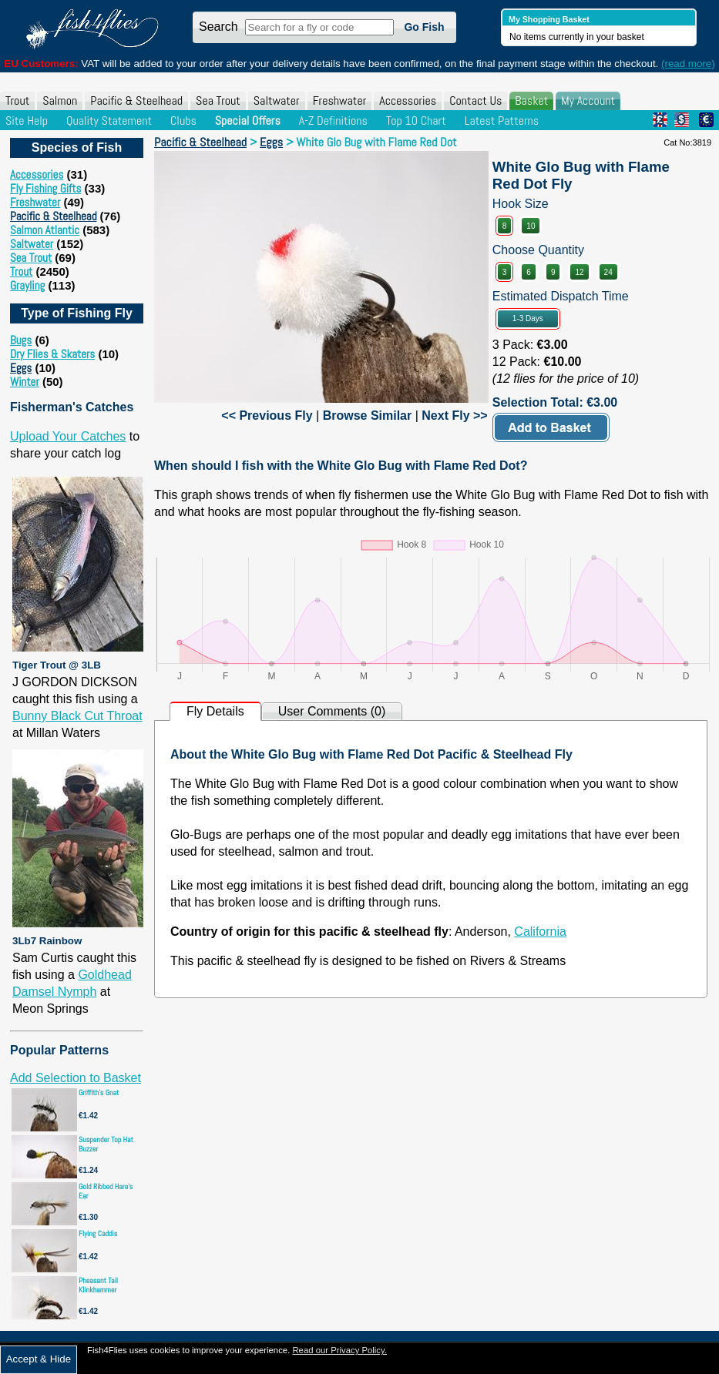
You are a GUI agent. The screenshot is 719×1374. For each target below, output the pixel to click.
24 (608, 272)
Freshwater (340, 100)
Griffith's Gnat (99, 1092)
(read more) (688, 63)
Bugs (21, 340)
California (540, 931)
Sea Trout (218, 100)
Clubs (183, 120)
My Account (588, 100)
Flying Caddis (98, 1233)
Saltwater (277, 100)
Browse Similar (367, 415)
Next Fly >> (454, 415)
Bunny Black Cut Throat (77, 715)
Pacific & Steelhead (136, 100)
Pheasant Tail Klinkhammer (98, 1285)
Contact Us (475, 100)
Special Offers (248, 120)
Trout (17, 100)
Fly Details (215, 711)
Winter (24, 381)
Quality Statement (109, 120)
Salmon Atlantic (44, 230)
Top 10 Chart (416, 120)
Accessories (407, 100)
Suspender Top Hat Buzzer (106, 1144)
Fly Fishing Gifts (45, 188)
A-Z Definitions (333, 120)
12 (579, 272)
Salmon (59, 100)
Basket (531, 100)
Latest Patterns (502, 120)
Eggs (21, 367)
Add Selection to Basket (75, 1077)
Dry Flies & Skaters (52, 354)
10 (530, 226)
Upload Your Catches (68, 436)
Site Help (26, 120)
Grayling (27, 285)
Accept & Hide (38, 1359)
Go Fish (424, 27)
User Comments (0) (332, 711)
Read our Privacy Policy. (339, 1350)
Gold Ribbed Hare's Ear (106, 1191)
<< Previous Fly (266, 415)
